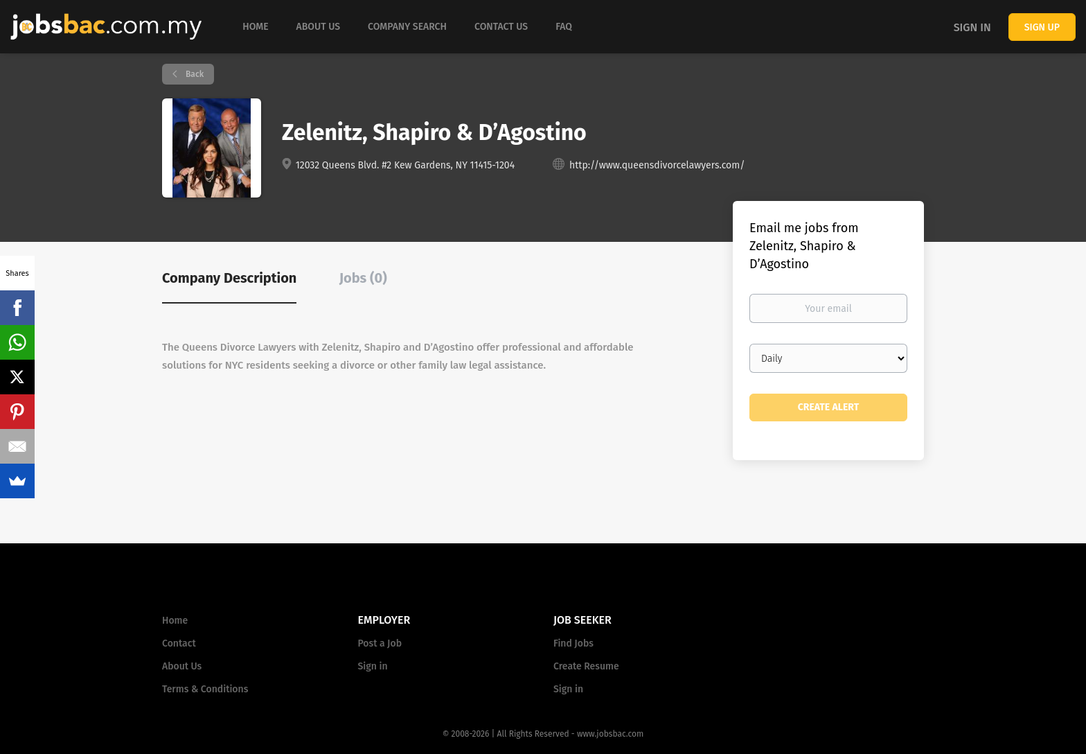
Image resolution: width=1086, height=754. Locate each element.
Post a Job (380, 643)
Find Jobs (573, 643)
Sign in (972, 27)
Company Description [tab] (229, 278)
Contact (179, 643)
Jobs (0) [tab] (363, 278)
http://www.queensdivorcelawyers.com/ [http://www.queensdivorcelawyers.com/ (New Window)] (657, 165)
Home (175, 620)
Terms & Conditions (205, 689)
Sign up (1042, 27)
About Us (182, 666)
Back (194, 74)
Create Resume (586, 666)
